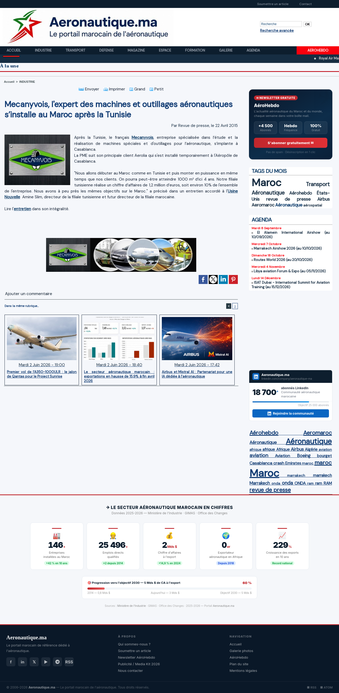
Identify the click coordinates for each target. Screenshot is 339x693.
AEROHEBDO (317, 50)
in (22, 661)
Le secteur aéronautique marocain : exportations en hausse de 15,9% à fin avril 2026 (119, 376)
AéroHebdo (239, 657)
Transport (76, 50)
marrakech (296, 475)
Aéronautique (268, 192)
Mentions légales (243, 670)
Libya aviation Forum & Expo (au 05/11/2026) (290, 271)
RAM (328, 483)
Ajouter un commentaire (28, 293)
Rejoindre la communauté (290, 413)
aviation (325, 449)
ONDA (300, 483)
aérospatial (312, 205)
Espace (165, 50)
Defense (106, 50)
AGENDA (262, 219)
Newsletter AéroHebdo (136, 657)
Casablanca (260, 463)
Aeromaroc (263, 205)
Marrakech (259, 483)
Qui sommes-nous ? (134, 644)
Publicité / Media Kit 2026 (139, 664)
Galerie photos (241, 651)
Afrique (283, 449)
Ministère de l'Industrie (131, 605)
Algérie (311, 449)
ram (310, 483)
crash (278, 463)
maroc (307, 463)
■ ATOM (326, 687)
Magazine (137, 50)
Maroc (266, 182)
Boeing (303, 455)
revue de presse (288, 199)
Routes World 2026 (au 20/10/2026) (283, 260)
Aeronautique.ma (223, 605)
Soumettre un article (272, 4)
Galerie (226, 50)
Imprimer (114, 89)
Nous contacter (130, 670)
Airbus (323, 199)
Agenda (253, 50)
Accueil (14, 50)
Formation (195, 50)
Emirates (293, 463)
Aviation (282, 455)
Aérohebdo (300, 193)
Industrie (43, 50)
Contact (305, 4)
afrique (255, 449)
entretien (22, 209)
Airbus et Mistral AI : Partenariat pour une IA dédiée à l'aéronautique (197, 374)
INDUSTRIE (27, 81)
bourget (324, 455)
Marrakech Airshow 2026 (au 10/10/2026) (288, 248)
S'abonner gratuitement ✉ (291, 143)
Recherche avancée (277, 30)
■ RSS (311, 687)
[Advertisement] (121, 223)
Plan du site (239, 664)
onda (275, 483)
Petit (156, 89)
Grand (137, 89)
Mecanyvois (142, 137)
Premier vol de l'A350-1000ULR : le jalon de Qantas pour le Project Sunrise (42, 374)
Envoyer (89, 89)
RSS (69, 661)
